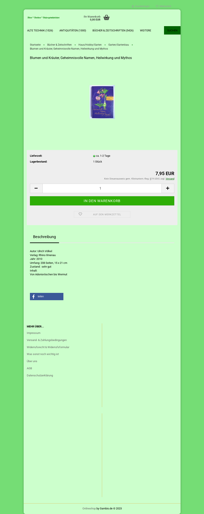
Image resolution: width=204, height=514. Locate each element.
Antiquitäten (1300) (72, 30)
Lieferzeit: (36, 155)
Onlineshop (89, 508)
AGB (29, 368)
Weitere (145, 30)
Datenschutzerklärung (40, 375)
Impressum (33, 333)
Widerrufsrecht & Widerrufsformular (48, 347)
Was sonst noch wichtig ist (43, 354)
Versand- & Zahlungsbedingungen (47, 340)
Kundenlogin (141, 6)
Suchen (172, 30)
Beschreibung (44, 237)
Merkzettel (163, 6)
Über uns (32, 361)
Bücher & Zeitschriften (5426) (113, 30)
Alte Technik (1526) (40, 30)
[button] (46, 296)
